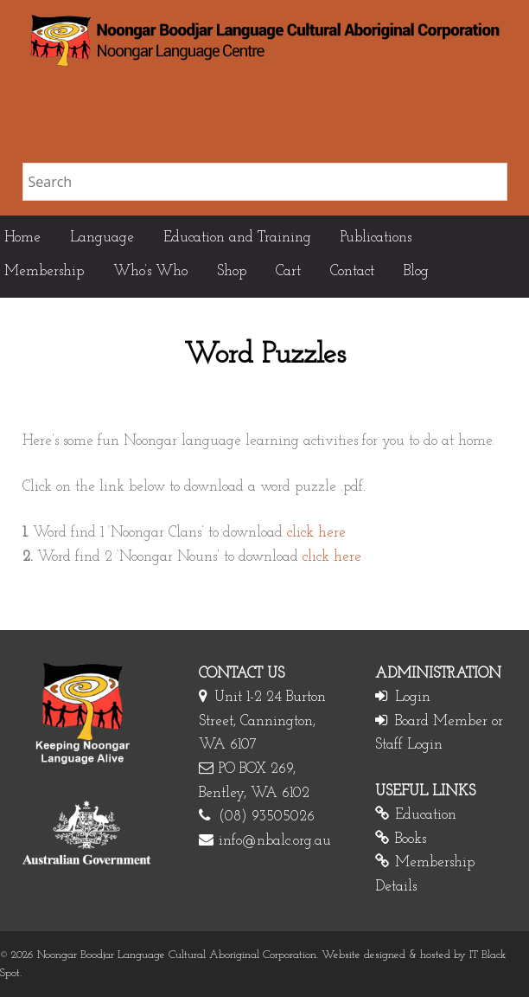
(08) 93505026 (267, 816)
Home (22, 237)
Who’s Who (150, 271)
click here (316, 532)
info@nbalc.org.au (275, 840)
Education (425, 814)
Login (412, 697)
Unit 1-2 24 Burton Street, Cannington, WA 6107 (262, 721)
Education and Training (237, 237)
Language (102, 237)
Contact (352, 271)
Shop (231, 271)
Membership (44, 271)
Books (410, 839)
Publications (376, 237)
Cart (288, 271)
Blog (416, 271)
